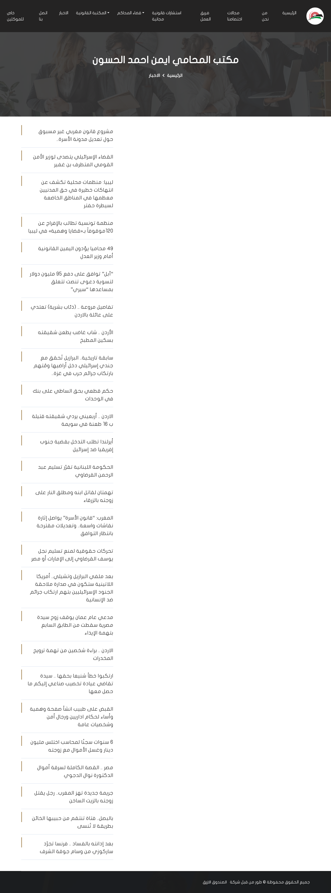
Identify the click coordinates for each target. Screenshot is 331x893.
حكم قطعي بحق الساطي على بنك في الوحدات (73, 394)
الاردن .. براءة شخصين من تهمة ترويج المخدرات (73, 654)
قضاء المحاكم (129, 13)
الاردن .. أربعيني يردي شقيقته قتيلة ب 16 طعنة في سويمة (72, 420)
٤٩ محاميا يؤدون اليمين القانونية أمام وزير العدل (75, 252)
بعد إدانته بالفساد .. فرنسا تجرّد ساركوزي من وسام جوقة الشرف (76, 847)
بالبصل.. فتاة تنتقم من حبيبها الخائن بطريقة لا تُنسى (72, 822)
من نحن (265, 16)
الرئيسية (289, 13)
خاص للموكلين (15, 16)
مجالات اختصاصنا (234, 16)
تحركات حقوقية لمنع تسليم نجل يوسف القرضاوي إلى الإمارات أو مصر (72, 554)
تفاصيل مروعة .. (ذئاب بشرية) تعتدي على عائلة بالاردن (72, 311)
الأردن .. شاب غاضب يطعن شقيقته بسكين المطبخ (75, 336)
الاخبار (63, 13)
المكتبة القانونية (91, 13)
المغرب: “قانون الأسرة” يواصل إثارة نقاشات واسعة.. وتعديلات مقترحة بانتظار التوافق (75, 525)
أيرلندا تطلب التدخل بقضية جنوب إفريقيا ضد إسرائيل (76, 445)
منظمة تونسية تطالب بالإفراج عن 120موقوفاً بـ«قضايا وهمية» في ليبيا (70, 227)
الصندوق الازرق (215, 882)
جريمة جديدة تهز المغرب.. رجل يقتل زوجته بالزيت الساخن (73, 796)
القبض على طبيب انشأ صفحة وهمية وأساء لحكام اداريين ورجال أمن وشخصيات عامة (71, 716)
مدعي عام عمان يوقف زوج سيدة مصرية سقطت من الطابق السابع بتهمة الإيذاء (75, 625)
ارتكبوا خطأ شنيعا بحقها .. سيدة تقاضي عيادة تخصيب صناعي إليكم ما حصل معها (70, 683)
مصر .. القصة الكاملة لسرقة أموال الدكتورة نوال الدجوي (75, 771)
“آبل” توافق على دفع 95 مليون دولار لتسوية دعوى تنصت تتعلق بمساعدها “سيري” (71, 281)
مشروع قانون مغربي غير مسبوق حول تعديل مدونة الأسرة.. (76, 135)
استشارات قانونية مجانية (166, 16)
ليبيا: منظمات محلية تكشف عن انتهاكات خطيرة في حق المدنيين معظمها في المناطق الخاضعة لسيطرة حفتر (76, 193)
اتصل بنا (43, 16)
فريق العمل (205, 16)
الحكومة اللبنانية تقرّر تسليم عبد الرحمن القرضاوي (75, 471)
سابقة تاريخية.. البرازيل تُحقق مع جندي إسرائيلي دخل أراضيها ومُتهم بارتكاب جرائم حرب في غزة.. (73, 365)
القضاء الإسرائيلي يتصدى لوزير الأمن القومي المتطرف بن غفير (73, 160)
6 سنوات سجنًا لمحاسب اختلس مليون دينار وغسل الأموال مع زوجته (72, 746)
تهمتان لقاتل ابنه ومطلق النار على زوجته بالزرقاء (74, 496)
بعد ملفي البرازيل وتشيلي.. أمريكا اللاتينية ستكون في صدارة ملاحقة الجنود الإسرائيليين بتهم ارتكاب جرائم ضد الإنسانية (71, 588)
